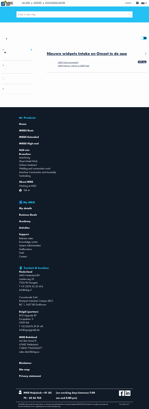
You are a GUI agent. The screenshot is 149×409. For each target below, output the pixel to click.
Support (38, 2)
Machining (24, 157)
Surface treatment (28, 165)
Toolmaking (24, 175)
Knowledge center (28, 242)
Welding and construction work (34, 168)
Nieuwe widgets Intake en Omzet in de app (87, 53)
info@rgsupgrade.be (29, 330)
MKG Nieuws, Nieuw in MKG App (73, 65)
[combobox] (18, 14)
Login (128, 3)
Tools (21, 252)
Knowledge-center (55, 2)
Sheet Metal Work (28, 161)
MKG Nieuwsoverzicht (68, 62)
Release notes (26, 238)
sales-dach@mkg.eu (29, 351)
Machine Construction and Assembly (37, 172)
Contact (23, 256)
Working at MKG (27, 186)
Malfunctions (25, 249)
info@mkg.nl (25, 290)
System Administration (30, 245)
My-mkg (26, 2)
